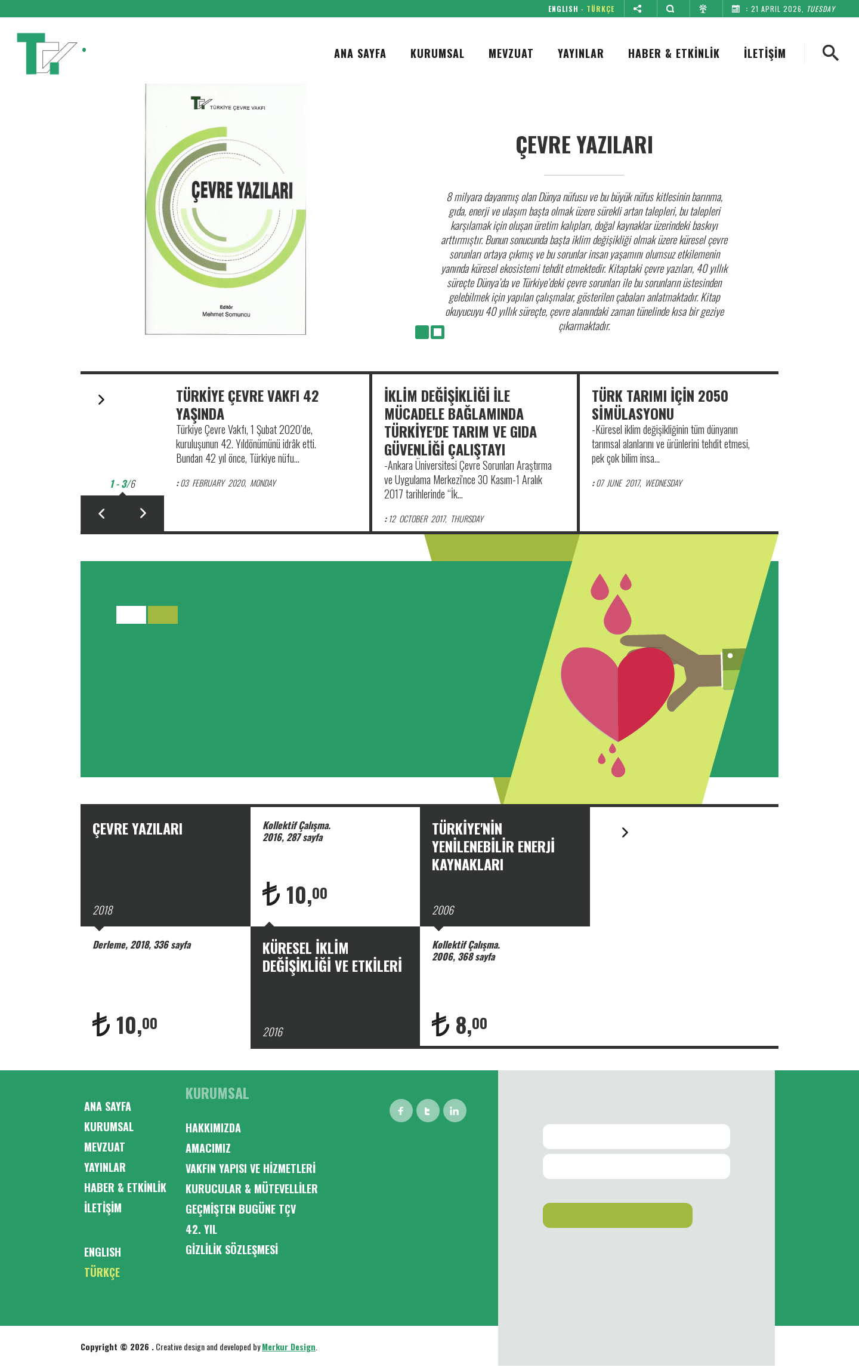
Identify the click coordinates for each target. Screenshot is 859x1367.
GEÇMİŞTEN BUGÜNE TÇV (241, 1209)
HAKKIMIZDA (213, 1127)
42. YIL (201, 1229)
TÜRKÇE (600, 9)
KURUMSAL (437, 53)
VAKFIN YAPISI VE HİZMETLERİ (251, 1168)
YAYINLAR (581, 53)
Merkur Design (289, 1346)
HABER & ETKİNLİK (674, 53)
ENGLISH (563, 9)
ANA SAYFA (360, 53)
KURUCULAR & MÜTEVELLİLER (252, 1188)
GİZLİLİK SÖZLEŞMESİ (232, 1249)
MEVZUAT (511, 53)
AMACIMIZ (208, 1148)
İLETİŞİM (765, 53)
